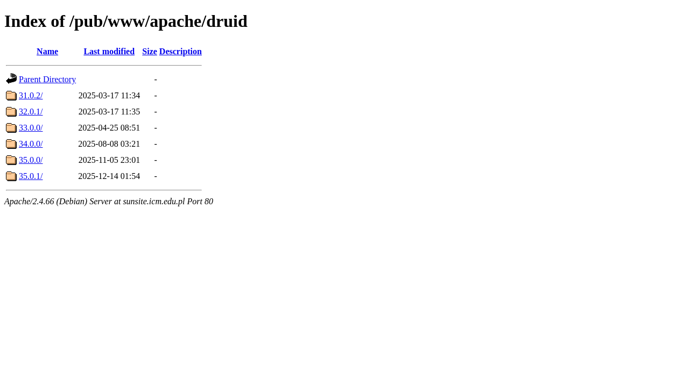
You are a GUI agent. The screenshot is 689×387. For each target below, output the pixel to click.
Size (149, 51)
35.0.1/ (31, 176)
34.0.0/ (31, 143)
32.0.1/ (31, 111)
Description (180, 51)
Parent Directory (47, 79)
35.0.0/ (31, 159)
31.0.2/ (31, 95)
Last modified (109, 51)
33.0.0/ (31, 127)
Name (47, 51)
